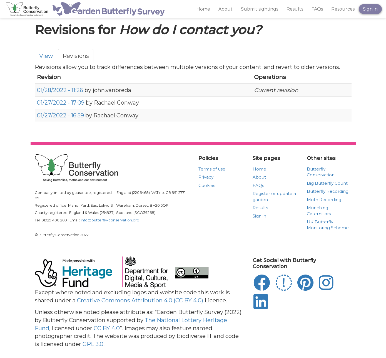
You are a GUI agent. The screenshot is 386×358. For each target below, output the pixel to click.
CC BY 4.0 (107, 328)
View (46, 56)
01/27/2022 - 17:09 (60, 102)
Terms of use (211, 169)
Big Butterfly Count (327, 183)
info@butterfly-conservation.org (110, 220)
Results (295, 9)
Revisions (76, 56)
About (225, 9)
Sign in (370, 9)
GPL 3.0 (93, 344)
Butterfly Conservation (321, 171)
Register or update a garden (274, 196)
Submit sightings (259, 9)
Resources (343, 9)
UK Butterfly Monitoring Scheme (328, 224)
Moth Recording (324, 199)
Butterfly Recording (327, 191)
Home (203, 9)
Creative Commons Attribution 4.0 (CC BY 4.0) (140, 300)
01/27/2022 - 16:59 (60, 115)
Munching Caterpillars (319, 210)
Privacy (205, 177)
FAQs (317, 9)
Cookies (206, 185)
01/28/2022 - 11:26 (60, 90)
